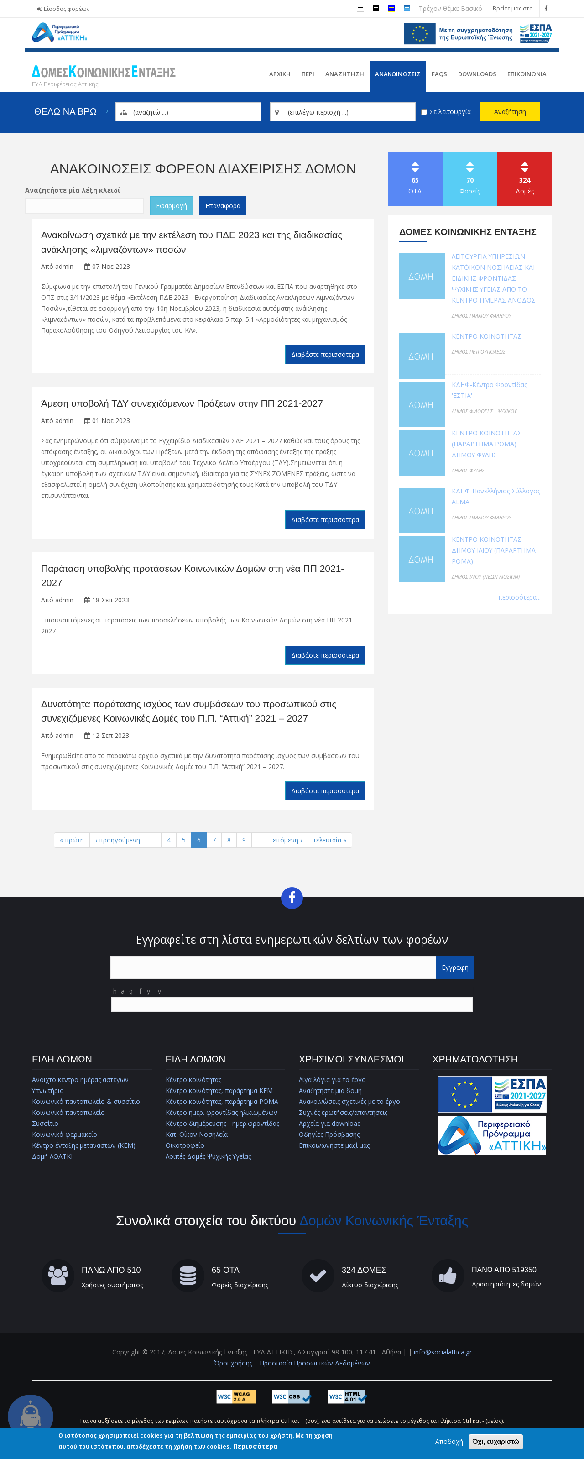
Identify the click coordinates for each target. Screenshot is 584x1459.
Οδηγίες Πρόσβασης (329, 1134)
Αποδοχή (449, 1441)
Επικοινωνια (527, 74)
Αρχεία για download (330, 1123)
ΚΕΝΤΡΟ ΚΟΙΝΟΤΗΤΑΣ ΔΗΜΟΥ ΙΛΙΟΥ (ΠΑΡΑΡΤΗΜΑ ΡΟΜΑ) (494, 550)
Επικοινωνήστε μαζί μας (334, 1145)
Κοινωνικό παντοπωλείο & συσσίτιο (86, 1101)
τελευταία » (330, 840)
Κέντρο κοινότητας (193, 1079)
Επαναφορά (222, 205)
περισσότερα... (519, 597)
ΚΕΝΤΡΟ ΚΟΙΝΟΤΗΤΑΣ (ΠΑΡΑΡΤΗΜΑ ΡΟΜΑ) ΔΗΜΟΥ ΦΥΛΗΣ (486, 444)
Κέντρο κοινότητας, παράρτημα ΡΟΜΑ (222, 1101)
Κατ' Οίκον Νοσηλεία (197, 1134)
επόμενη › (287, 840)
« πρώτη (71, 840)
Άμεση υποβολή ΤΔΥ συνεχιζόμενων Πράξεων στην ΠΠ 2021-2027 (182, 403)
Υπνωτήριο (48, 1090)
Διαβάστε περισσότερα (325, 354)
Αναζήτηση (510, 111)
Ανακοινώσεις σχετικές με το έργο (349, 1101)
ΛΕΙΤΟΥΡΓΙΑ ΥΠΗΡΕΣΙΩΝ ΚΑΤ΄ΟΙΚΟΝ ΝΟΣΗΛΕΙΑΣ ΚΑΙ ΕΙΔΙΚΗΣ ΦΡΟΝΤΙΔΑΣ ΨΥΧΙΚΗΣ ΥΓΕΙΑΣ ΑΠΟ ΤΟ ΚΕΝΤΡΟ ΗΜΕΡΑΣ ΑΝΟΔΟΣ (494, 278)
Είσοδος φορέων (66, 9)
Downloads (477, 74)
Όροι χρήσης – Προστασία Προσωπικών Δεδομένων (292, 1363)
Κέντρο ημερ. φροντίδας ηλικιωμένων (222, 1112)
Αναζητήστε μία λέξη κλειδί (72, 190)
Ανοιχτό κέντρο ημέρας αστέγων (80, 1079)
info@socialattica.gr (443, 1352)
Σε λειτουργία (450, 111)
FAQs (439, 74)
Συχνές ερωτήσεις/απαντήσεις (343, 1112)
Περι (308, 74)
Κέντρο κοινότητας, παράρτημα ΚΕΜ (219, 1090)
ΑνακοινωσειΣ (398, 74)
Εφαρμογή (171, 205)
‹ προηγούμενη (117, 840)
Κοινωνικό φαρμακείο (64, 1134)
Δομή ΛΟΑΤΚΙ (52, 1156)
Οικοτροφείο (185, 1145)
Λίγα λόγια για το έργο (332, 1079)
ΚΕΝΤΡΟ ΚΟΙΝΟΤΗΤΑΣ (486, 336)
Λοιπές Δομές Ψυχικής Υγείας (209, 1156)
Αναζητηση (344, 74)
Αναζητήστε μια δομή (330, 1090)
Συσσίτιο (45, 1123)
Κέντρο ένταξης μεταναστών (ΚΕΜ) (84, 1145)
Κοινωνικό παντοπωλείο (68, 1112)
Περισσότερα (255, 1446)
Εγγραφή (455, 967)
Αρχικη (280, 74)
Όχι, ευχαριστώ (496, 1441)
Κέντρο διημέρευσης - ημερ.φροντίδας (223, 1123)
